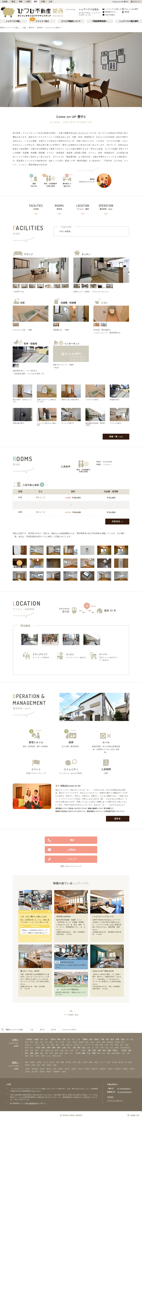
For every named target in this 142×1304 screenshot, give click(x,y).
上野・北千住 (59, 1042)
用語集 (125, 12)
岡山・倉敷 (54, 1053)
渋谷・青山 (130, 1039)
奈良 (104, 1050)
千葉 (102, 1039)
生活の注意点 (108, 15)
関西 (35, 2)
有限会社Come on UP (70, 786)
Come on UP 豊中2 (53, 28)
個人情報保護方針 (32, 1103)
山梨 (63, 1048)
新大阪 (68, 1062)
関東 (21, 2)
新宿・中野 (29, 1042)
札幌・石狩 (44, 1039)
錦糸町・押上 (120, 1042)
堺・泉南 (128, 1062)
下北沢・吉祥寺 (71, 1042)
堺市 (54, 1069)
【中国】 (124, 1050)
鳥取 (36, 1053)
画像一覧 (116, 436)
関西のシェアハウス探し (9, 28)
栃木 (112, 1039)
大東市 (27, 1072)
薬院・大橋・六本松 (32, 1056)
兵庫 (99, 1050)
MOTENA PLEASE (64, 962)
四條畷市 (56, 1072)
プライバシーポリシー (115, 1100)
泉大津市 (35, 1072)
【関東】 (85, 1039)
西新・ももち (46, 1056)
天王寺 (51, 1062)
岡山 (26, 1053)
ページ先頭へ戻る (71, 1015)
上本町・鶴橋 (87, 1062)
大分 (88, 1053)
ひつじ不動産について (71, 21)
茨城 (122, 1039)
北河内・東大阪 (117, 1062)
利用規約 (110, 1097)
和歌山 (115, 1050)
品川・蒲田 (49, 1042)
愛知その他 (49, 1050)
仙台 (73, 1039)
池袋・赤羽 (39, 1042)
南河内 (27, 1065)
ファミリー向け (42, 21)
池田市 (110, 1069)
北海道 (5, 2)
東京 (90, 1039)
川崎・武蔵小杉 (66, 1045)
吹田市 (42, 1069)
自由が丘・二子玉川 (32, 1045)
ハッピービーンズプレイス (102, 917)
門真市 (87, 1069)
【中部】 (38, 1048)
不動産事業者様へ (99, 21)
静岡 (53, 1048)
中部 (28, 2)
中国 (43, 2)
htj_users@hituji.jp (123, 1088)
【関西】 (83, 1050)
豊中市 (31, 28)
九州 (50, 2)
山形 (63, 1039)
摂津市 (49, 1072)
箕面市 (60, 1069)
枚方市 (67, 1069)
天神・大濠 (126, 1053)
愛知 (43, 1048)
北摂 (108, 1062)
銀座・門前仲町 (107, 1042)
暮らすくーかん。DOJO (29, 971)
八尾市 (63, 1072)
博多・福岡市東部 (113, 1053)
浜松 (31, 1050)
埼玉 (107, 1039)
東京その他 (29, 1048)
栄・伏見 (95, 1048)
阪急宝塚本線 (64, 609)
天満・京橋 (77, 1062)
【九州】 (78, 1053)
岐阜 (58, 1048)
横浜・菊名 (55, 1045)
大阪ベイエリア (99, 1062)
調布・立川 (45, 1045)
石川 (68, 1048)
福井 (78, 1048)
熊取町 (125, 1069)
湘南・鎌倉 (99, 1045)
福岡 (83, 1053)
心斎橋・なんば (42, 1062)
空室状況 (117, 521)
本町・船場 (60, 1062)
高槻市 (73, 1069)
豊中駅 (39, 28)
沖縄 (93, 1053)
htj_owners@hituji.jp (124, 1092)
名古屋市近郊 (125, 1048)
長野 (48, 1048)
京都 (94, 1050)
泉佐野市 (103, 1069)
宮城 (58, 1039)
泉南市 (42, 1072)
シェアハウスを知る (89, 9)
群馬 (117, 1039)
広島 (129, 1050)
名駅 (88, 1048)
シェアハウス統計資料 (128, 21)
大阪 (24, 28)
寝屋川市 (94, 1069)
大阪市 (27, 1069)
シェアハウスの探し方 (111, 9)
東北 (13, 2)
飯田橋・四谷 (84, 1042)
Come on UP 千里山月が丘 (103, 971)
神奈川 (96, 1039)
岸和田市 (118, 1069)
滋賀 (109, 1050)
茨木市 (80, 1069)
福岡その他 (57, 1056)
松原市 (132, 1069)
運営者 (117, 819)
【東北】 (53, 1039)
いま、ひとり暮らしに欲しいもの (33, 917)
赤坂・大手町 (95, 1042)
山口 (41, 1053)
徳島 (31, 1053)
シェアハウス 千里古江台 (66, 989)
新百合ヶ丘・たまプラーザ (83, 1045)
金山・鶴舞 (114, 1048)
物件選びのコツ (109, 12)
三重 (74, 1048)
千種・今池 (104, 1048)
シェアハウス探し (13, 21)
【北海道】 (29, 1039)
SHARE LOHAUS (63, 917)
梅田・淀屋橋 (30, 1062)
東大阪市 (35, 1069)
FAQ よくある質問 (130, 9)
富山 (84, 1048)
